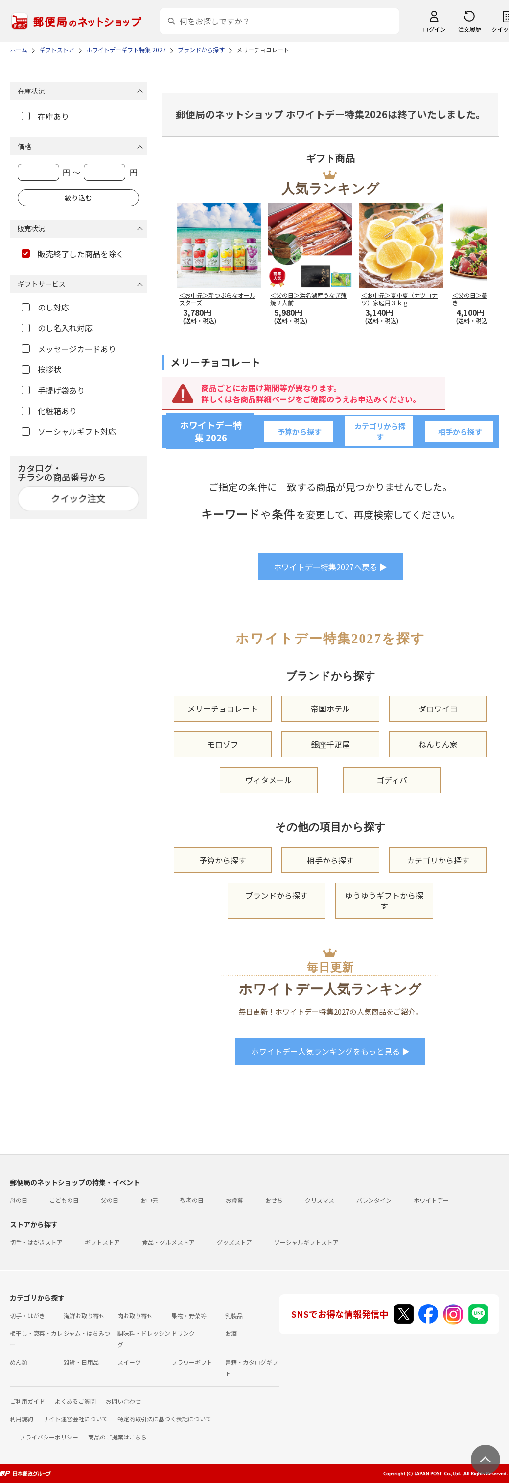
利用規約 (21, 1419)
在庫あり (45, 116)
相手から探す (460, 431)
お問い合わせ (123, 1401)
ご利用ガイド (27, 1401)
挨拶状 (41, 369)
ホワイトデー (431, 1200)
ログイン (434, 29)
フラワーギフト (191, 1362)
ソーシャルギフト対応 (69, 431)
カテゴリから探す (380, 431)
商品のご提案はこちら (117, 1437)
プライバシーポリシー (49, 1437)
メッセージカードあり (69, 348)
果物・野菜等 (189, 1315)
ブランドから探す (276, 895)
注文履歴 (469, 29)
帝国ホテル (330, 708)
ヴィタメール (268, 780)
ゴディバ (391, 780)
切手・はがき (27, 1315)
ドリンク (183, 1333)
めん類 (18, 1362)
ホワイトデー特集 (211, 431)
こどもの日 (64, 1200)
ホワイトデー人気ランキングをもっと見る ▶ (330, 1051)
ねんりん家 (438, 744)
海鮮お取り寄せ (84, 1315)
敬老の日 (192, 1200)
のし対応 (45, 307)
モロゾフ (222, 744)
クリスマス (319, 1200)
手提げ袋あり (53, 390)
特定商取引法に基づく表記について (164, 1419)
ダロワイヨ (438, 708)
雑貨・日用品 (81, 1362)
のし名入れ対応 (57, 327)
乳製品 (234, 1315)
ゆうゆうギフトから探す (384, 900)
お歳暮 (234, 1200)
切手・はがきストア (36, 1242)
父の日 (109, 1200)
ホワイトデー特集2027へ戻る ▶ (330, 567)
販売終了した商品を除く (73, 254)
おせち (274, 1200)
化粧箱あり (49, 411)
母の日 (18, 1200)
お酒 (231, 1333)
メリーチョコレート (222, 708)
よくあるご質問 (75, 1401)
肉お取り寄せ (135, 1315)
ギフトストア (102, 1242)
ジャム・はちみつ (87, 1333)
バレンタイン (374, 1200)
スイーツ (129, 1362)
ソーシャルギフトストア (306, 1242)
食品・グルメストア (168, 1242)
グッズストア (234, 1242)
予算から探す (300, 431)
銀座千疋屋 (330, 744)
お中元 (149, 1200)
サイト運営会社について (75, 1419)
